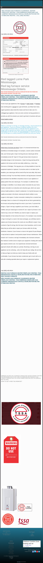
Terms (12, 558)
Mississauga (11, 543)
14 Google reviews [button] (28, 545)
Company (11, 557)
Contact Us (32, 535)
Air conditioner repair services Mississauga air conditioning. (11, 556)
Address (32, 534)
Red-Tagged (32, 532)
